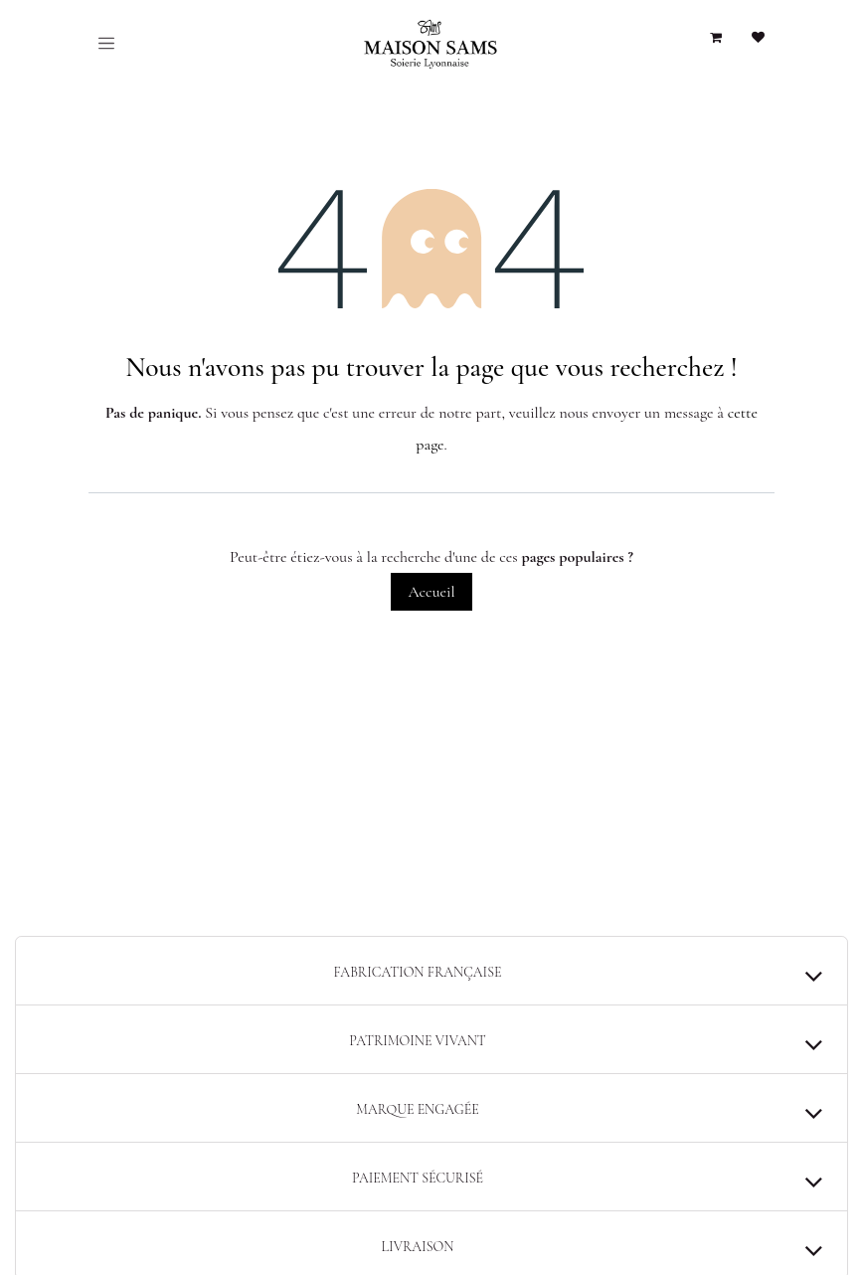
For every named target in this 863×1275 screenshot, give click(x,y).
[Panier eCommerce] (716, 38)
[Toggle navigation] (106, 43)
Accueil (431, 592)
